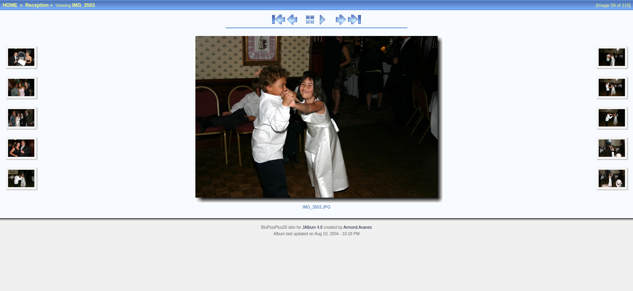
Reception (37, 5)
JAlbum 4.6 (312, 227)
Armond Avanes (358, 227)
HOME (10, 5)
